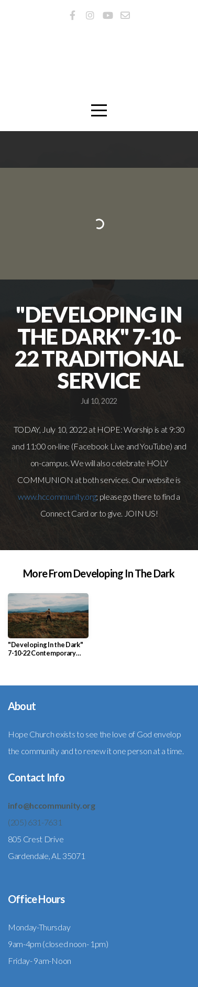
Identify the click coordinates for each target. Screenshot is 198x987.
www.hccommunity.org (57, 496)
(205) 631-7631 (35, 822)
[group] (48, 629)
